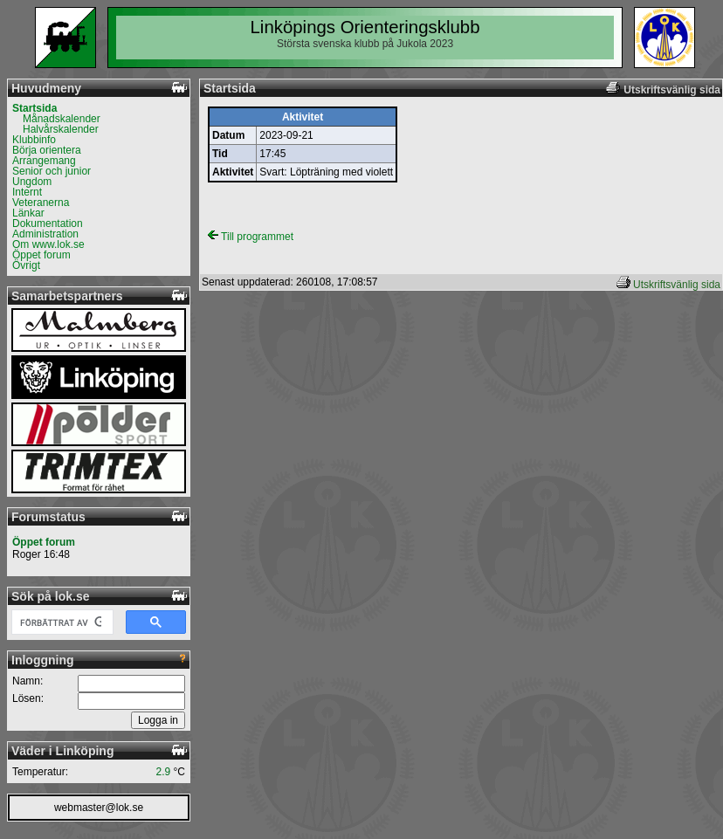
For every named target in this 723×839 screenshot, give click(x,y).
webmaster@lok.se (98, 807)
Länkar (28, 213)
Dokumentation (47, 223)
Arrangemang (44, 161)
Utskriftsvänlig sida (676, 285)
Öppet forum (41, 255)
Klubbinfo (34, 140)
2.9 (163, 772)
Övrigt (26, 265)
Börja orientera (46, 150)
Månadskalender (61, 119)
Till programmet (250, 236)
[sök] (60, 622)
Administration (45, 234)
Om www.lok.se (48, 244)
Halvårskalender (61, 129)
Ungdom (32, 181)
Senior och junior (51, 171)
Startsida (34, 108)
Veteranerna (40, 202)
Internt (27, 192)
